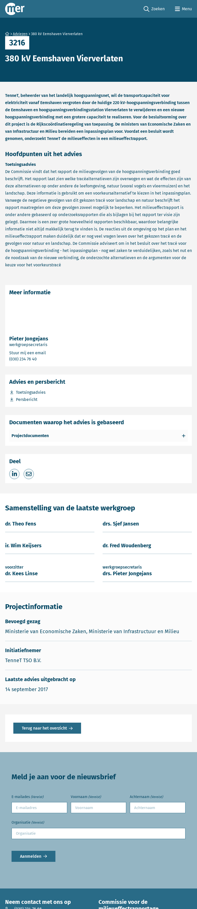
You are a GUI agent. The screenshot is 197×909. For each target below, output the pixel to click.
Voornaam (86, 797)
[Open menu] (183, 9)
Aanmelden (30, 856)
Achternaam (146, 797)
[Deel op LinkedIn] (14, 474)
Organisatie (28, 823)
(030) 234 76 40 (41, 358)
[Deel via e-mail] (29, 474)
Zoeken (154, 9)
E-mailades (27, 797)
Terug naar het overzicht (44, 728)
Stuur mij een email (48, 352)
